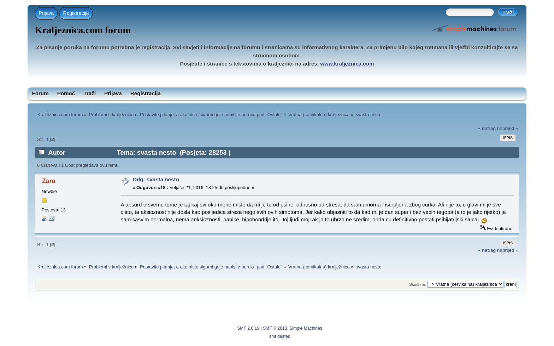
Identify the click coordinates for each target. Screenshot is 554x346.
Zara (48, 181)
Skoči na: (417, 284)
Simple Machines (305, 328)
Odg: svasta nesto (155, 179)
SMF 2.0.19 (248, 328)
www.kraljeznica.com (347, 64)
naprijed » (507, 128)
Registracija (76, 13)
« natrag (487, 128)
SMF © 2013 (275, 328)
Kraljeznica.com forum (83, 30)
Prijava (46, 13)
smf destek (279, 336)
